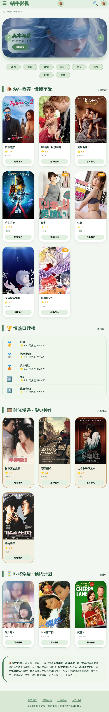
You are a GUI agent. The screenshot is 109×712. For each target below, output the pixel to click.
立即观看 (20, 47)
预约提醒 (18, 642)
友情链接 (62, 700)
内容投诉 (76, 700)
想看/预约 (18, 161)
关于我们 (32, 700)
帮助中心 (47, 700)
